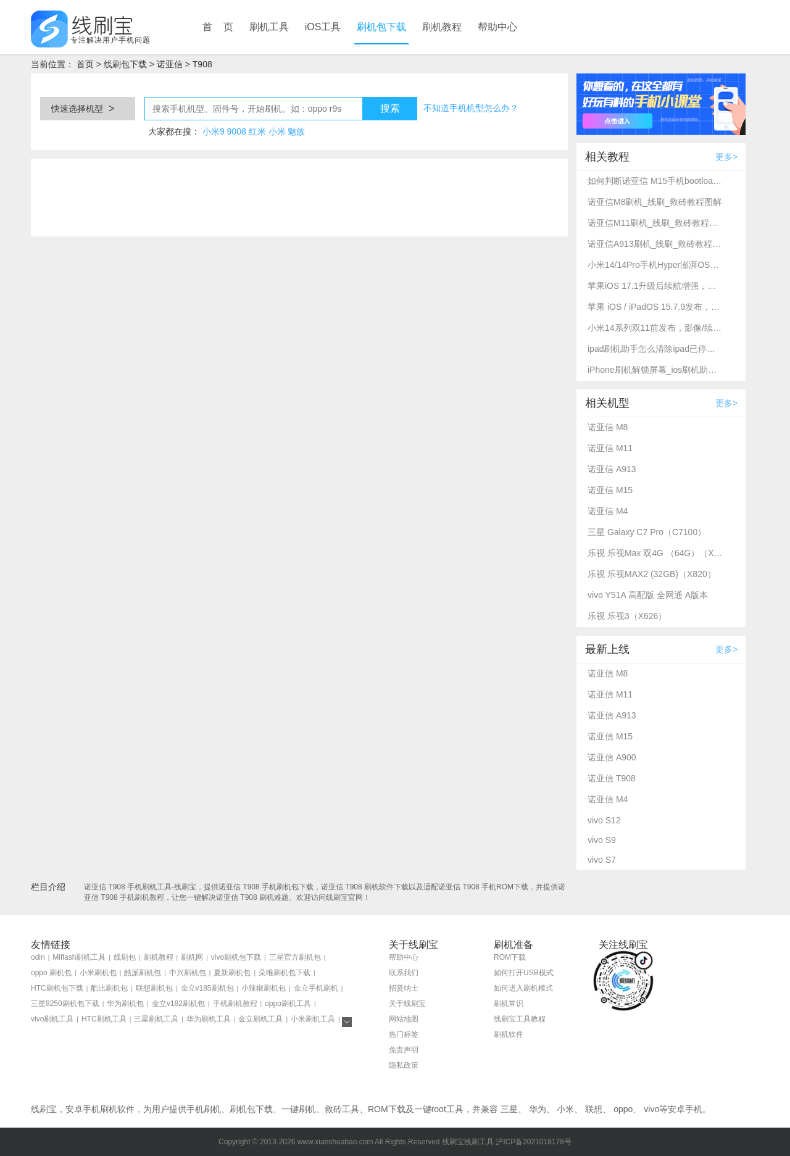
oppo (623, 1109)
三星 (509, 1109)
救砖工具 (342, 1109)
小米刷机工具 (313, 1019)
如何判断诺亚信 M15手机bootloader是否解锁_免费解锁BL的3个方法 (655, 181)
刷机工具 (269, 27)
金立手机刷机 (316, 988)
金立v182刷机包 (178, 1003)
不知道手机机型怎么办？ (470, 108)
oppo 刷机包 (51, 972)
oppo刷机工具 (288, 1003)
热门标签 (403, 1034)
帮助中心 (497, 27)
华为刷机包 (125, 1003)
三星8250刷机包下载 (65, 1003)
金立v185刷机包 (207, 988)
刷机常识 (508, 1003)
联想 (593, 1109)
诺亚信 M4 (608, 511)
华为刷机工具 (208, 1019)
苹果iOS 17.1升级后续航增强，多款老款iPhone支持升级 (655, 286)
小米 (277, 131)
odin (38, 957)
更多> (726, 157)
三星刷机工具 (156, 1019)
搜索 (390, 108)
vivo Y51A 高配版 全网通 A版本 (648, 595)
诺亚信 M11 (610, 448)
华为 (537, 1109)
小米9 (213, 131)
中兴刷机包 (187, 972)
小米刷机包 (98, 972)
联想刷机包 (154, 988)
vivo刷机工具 (52, 1019)
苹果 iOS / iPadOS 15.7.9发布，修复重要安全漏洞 (655, 307)
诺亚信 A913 (612, 469)
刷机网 (192, 957)
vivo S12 (604, 820)
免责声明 (403, 1050)
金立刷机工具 (260, 1019)
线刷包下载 (125, 64)
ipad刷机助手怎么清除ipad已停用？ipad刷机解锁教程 (655, 349)
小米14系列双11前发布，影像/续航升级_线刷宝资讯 (655, 328)
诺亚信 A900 (612, 757)
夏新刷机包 (232, 972)
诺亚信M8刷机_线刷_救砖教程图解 (654, 202)
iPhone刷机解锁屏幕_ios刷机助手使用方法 (655, 370)
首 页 (217, 27)
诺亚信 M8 (608, 427)
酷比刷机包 (109, 988)
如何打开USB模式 (524, 972)
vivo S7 (602, 860)
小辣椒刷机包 (263, 988)
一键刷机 (298, 1109)
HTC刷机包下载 (57, 988)
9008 (236, 131)
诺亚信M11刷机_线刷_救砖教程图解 (655, 223)
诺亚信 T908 (612, 778)
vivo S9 (602, 840)
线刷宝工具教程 (520, 1019)
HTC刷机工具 (104, 1019)
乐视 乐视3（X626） (627, 616)
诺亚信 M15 (610, 490)
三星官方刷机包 (295, 957)
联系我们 (403, 972)
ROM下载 (510, 957)
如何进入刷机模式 (523, 988)
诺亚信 (170, 64)
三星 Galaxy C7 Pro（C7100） (647, 532)
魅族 (296, 131)
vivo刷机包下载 (236, 957)
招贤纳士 (403, 988)
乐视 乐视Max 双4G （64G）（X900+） (655, 553)
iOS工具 (323, 27)
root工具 (447, 1109)
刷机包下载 (381, 27)
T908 (202, 64)
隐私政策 (403, 1065)
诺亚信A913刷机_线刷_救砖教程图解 (655, 244)
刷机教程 (442, 27)
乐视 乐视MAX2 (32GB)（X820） (652, 574)
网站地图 (403, 1019)
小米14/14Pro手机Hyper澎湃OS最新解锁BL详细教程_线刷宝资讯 (655, 265)
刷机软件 (508, 1034)
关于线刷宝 (407, 1003)
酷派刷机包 (142, 972)
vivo (651, 1109)
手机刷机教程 (235, 1003)
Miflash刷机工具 (79, 957)
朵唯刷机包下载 (284, 972)
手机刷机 (203, 1109)
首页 (85, 64)
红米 (257, 131)
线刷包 (125, 957)
